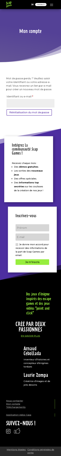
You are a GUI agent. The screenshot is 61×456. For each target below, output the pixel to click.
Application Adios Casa (18, 415)
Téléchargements (16, 407)
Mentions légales (16, 449)
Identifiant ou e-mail (27, 96)
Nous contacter (14, 400)
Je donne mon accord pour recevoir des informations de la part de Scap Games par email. (32, 250)
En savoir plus (30, 336)
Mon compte (13, 404)
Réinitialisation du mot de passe (29, 112)
